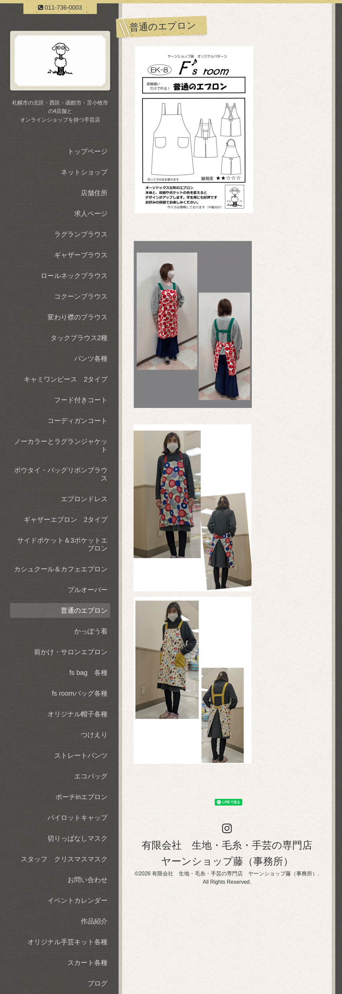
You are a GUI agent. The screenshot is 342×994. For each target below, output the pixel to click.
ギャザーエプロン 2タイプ (66, 519)
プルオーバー (87, 589)
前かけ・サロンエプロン (71, 652)
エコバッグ (91, 776)
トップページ (87, 151)
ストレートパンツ (81, 755)
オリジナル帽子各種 (77, 714)
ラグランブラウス (81, 234)
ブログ (98, 983)
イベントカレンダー (77, 900)
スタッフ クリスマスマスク (64, 859)
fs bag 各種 (88, 672)
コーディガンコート (77, 420)
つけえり (94, 734)
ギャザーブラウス (81, 255)
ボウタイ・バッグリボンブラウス (61, 474)
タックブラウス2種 (79, 337)
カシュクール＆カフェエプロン (61, 569)
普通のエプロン (84, 610)
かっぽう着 (91, 631)
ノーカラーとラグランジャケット (61, 445)
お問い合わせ (87, 879)
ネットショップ (84, 172)
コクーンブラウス (81, 296)
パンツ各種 (91, 358)
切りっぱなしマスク (77, 838)
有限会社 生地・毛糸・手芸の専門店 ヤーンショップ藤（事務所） (235, 873)
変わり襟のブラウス (77, 317)
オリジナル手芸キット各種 (67, 942)
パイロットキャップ (77, 817)
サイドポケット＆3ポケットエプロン (62, 544)
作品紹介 (94, 921)
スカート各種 (87, 962)
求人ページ (91, 213)
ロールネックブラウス (74, 275)
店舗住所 (94, 192)
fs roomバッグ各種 (80, 693)
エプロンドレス (84, 499)
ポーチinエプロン (81, 797)
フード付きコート (81, 400)
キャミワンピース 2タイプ (66, 379)
